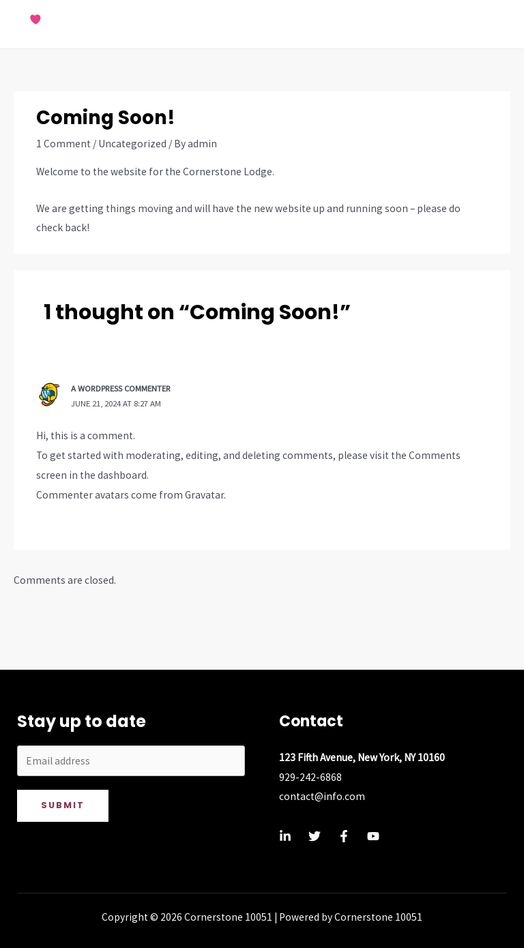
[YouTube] (373, 836)
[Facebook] (344, 836)
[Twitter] (314, 836)
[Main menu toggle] (495, 24)
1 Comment (63, 143)
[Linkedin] (285, 836)
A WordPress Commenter (121, 388)
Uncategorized (132, 143)
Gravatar (204, 494)
